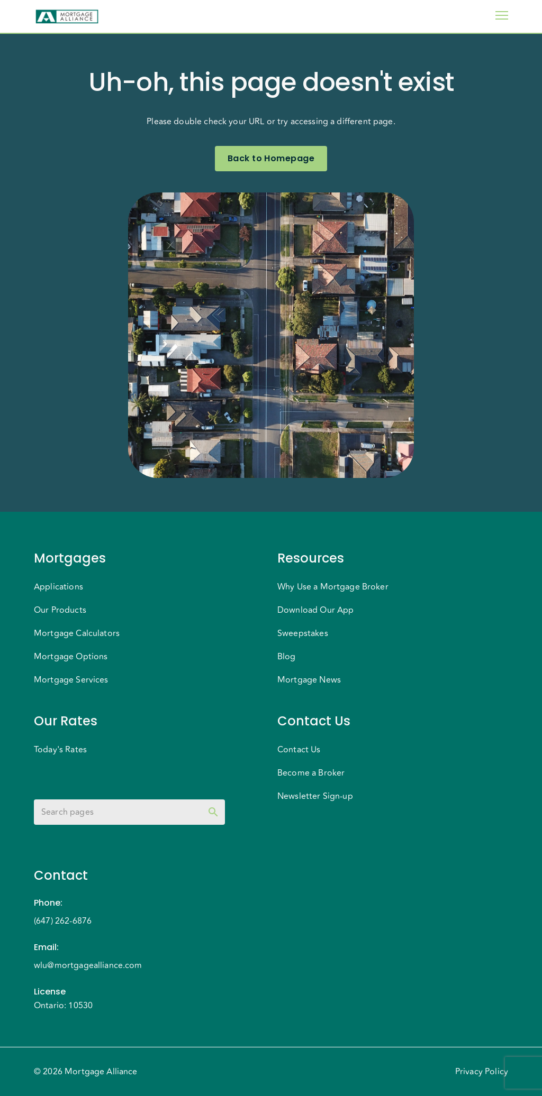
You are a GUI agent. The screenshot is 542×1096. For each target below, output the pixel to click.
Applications (58, 587)
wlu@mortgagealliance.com (88, 965)
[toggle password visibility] (213, 812)
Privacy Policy (481, 1071)
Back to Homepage (271, 158)
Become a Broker (311, 773)
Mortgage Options (70, 656)
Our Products (60, 610)
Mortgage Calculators (77, 633)
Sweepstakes (302, 633)
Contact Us (299, 749)
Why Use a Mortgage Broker (333, 587)
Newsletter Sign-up (315, 796)
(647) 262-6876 (63, 921)
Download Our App (315, 610)
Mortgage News (309, 680)
